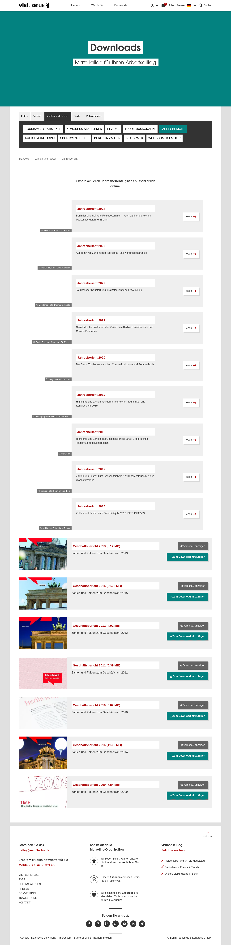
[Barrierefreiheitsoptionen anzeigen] (154, 5)
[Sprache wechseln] (191, 5)
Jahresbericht (173, 129)
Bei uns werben (30, 884)
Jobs (171, 5)
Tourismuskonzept (140, 129)
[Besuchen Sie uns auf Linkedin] (133, 923)
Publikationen (93, 116)
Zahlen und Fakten (57, 116)
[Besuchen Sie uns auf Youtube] (124, 923)
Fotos (24, 116)
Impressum (65, 937)
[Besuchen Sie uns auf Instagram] (107, 923)
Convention (27, 893)
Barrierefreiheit (82, 937)
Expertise (127, 892)
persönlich (124, 862)
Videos (37, 116)
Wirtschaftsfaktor (164, 138)
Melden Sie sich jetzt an (37, 865)
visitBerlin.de (28, 874)
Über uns (75, 5)
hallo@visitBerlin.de (34, 850)
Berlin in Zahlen (107, 138)
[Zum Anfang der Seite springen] (207, 834)
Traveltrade (28, 898)
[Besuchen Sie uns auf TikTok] (115, 923)
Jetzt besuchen (173, 850)
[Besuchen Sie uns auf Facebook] (89, 923)
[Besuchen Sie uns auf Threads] (98, 923)
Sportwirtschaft (74, 138)
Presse (181, 5)
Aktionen (115, 877)
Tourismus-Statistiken (43, 129)
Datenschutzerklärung (43, 937)
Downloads (120, 5)
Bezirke (113, 129)
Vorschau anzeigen (192, 546)
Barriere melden (102, 937)
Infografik (134, 138)
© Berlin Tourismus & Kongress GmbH (189, 937)
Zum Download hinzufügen (187, 556)
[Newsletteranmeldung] (142, 923)
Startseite (24, 158)
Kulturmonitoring (40, 138)
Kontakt (24, 902)
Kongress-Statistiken (84, 129)
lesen (191, 216)
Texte (77, 116)
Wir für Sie (97, 5)
